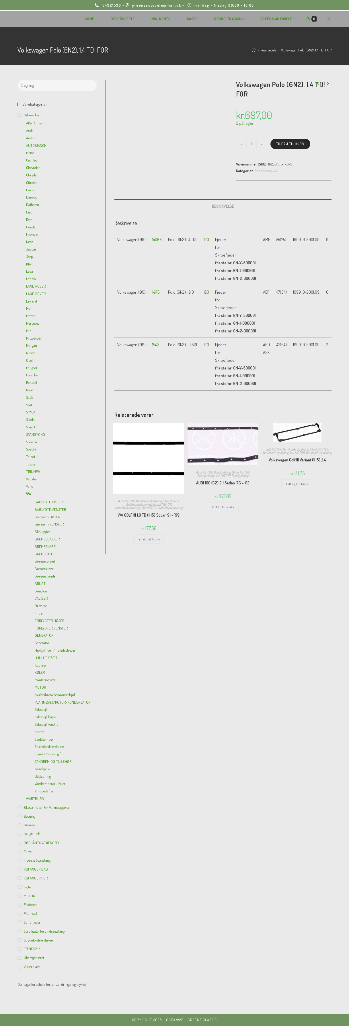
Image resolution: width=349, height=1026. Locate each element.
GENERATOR (44, 635)
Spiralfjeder (263, 170)
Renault (31, 382)
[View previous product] (318, 84)
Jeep (29, 256)
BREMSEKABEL (46, 546)
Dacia (30, 190)
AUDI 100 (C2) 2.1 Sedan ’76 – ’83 (222, 482)
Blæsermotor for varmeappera (46, 807)
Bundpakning (222, 472)
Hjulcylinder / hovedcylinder (55, 650)
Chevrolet (33, 167)
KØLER (40, 672)
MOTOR (129, 501)
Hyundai (32, 234)
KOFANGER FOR (36, 878)
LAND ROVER (36, 286)
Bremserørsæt (45, 561)
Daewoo (32, 197)
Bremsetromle (45, 576)
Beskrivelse (223, 206)
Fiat (29, 212)
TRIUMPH (33, 471)
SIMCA (30, 412)
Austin (30, 138)
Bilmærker (32, 115)
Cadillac (32, 160)
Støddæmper (44, 739)
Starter (40, 731)
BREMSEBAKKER (47, 539)
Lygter (28, 887)
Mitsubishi (33, 338)
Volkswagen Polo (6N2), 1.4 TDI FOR (306, 50)
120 (206, 239)
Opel (29, 360)
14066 (157, 239)
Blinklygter (42, 531)
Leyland (31, 301)
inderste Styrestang (37, 860)
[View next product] (327, 84)
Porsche (32, 375)
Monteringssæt (45, 679)
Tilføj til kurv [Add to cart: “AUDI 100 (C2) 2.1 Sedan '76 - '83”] (222, 507)
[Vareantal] (251, 144)
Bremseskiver (44, 568)
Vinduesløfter (44, 791)
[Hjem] (254, 50)
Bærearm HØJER (47, 517)
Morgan (31, 345)
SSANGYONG (35, 434)
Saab (29, 397)
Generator (42, 642)
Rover (30, 390)
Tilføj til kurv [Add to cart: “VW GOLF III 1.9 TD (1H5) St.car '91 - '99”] (148, 539)
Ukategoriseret (34, 957)
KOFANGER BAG (36, 869)
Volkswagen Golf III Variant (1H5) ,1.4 (297, 459)
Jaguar (31, 249)
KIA (28, 264)
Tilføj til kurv (290, 144)
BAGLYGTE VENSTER (50, 509)
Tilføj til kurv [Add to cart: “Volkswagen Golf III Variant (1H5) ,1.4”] (297, 484)
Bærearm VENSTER (49, 524)
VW (275, 170)
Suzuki (31, 449)
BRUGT (40, 583)
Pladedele (30, 904)
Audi (121, 501)
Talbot (30, 456)
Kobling (40, 665)
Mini (29, 330)
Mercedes (32, 323)
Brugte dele (32, 833)
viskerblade (32, 966)
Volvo (235, 472)
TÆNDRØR (32, 948)
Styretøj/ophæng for (49, 754)
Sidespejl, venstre (46, 724)
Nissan (30, 353)
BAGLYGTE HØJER (49, 502)
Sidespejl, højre (45, 717)
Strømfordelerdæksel (50, 746)
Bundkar (41, 591)
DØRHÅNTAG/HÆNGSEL (42, 842)
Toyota (31, 464)
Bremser (30, 825)
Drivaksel (41, 605)
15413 (155, 344)
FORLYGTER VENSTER (51, 628)
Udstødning (43, 776)
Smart (30, 427)
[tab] (223, 206)
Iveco (29, 241)
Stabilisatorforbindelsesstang (44, 931)
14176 (156, 292)
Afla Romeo (34, 123)
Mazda (30, 315)
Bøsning (29, 816)
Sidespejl (41, 709)
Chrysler (32, 175)
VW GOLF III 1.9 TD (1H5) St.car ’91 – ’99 (149, 515)
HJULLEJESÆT (46, 657)
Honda (31, 227)
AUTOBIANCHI (36, 145)
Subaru (31, 442)
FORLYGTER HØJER (49, 620)
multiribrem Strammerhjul (55, 694)
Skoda (156, 504)
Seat (165, 501)
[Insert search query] (57, 85)
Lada (29, 271)
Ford (29, 219)
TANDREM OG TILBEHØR (53, 761)
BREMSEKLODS (46, 554)
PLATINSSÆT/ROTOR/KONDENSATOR (62, 702)
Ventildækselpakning (148, 501)
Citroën (31, 182)
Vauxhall (32, 479)
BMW (30, 153)
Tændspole (42, 769)
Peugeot (31, 367)
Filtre (38, 613)
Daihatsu (32, 204)
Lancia (31, 278)
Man (29, 308)
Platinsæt (30, 913)
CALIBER (41, 598)
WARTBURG (35, 798)
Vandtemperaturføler (50, 783)
